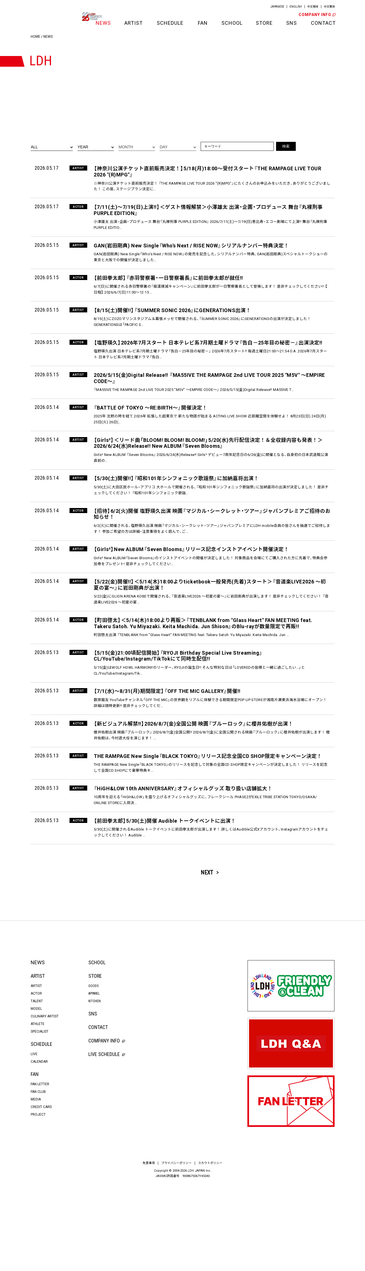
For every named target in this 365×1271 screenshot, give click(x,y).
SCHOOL (231, 23)
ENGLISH (295, 6)
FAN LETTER (40, 1169)
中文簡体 (312, 6)
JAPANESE (277, 6)
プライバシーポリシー (176, 1248)
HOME (35, 37)
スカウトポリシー (210, 1248)
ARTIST (133, 23)
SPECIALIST (39, 1117)
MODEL (36, 1094)
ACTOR (36, 1079)
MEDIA (36, 1185)
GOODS (93, 1071)
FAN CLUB (38, 1177)
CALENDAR (39, 1147)
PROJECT (38, 1200)
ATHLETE (37, 1109)
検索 (286, 146)
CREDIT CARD (41, 1192)
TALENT (37, 1086)
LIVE (34, 1139)
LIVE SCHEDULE (106, 1139)
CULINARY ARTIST (45, 1102)
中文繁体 (329, 6)
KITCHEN (94, 1086)
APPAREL (94, 1079)
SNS (291, 23)
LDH (43, 16)
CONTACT (323, 23)
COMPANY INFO (317, 14)
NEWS (103, 23)
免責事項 (148, 1248)
